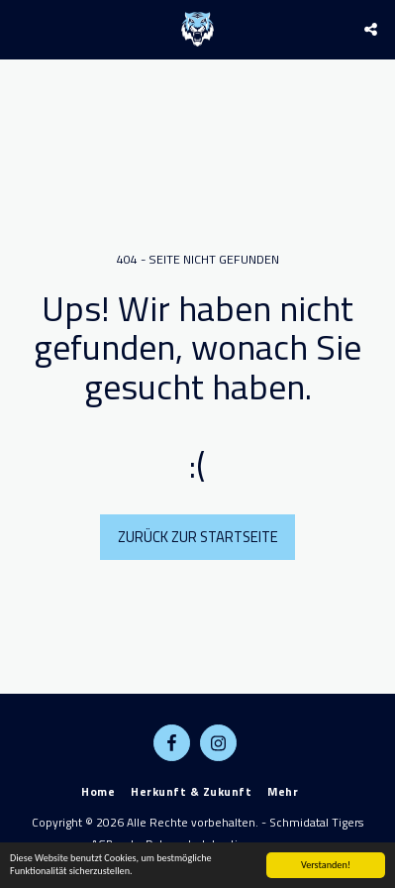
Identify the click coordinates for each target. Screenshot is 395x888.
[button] (22, 28)
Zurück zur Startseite (198, 536)
